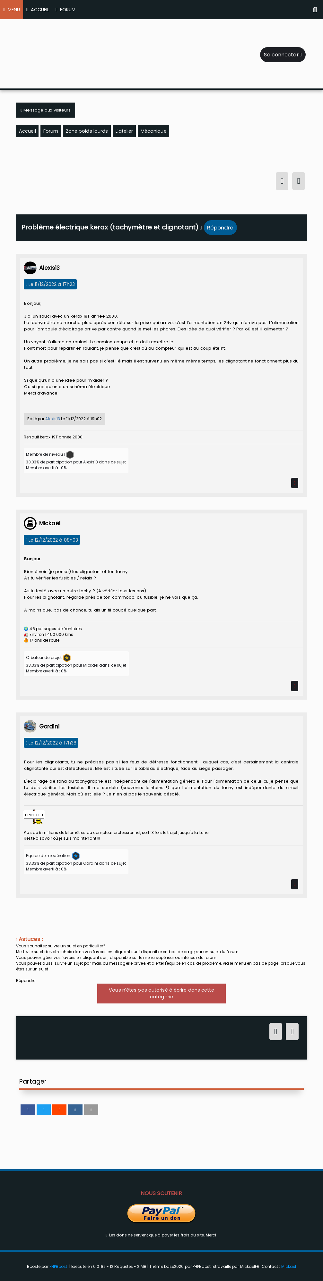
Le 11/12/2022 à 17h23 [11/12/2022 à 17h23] (50, 284)
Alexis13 (52, 418)
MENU (11, 9)
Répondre (220, 227)
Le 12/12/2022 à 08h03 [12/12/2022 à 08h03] (52, 540)
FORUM (65, 9)
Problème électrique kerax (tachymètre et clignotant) (110, 227)
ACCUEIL (37, 9)
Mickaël (288, 1266)
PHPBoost (58, 1266)
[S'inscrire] (298, 182)
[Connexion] (282, 182)
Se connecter (282, 54)
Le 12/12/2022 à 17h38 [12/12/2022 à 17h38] (51, 743)
